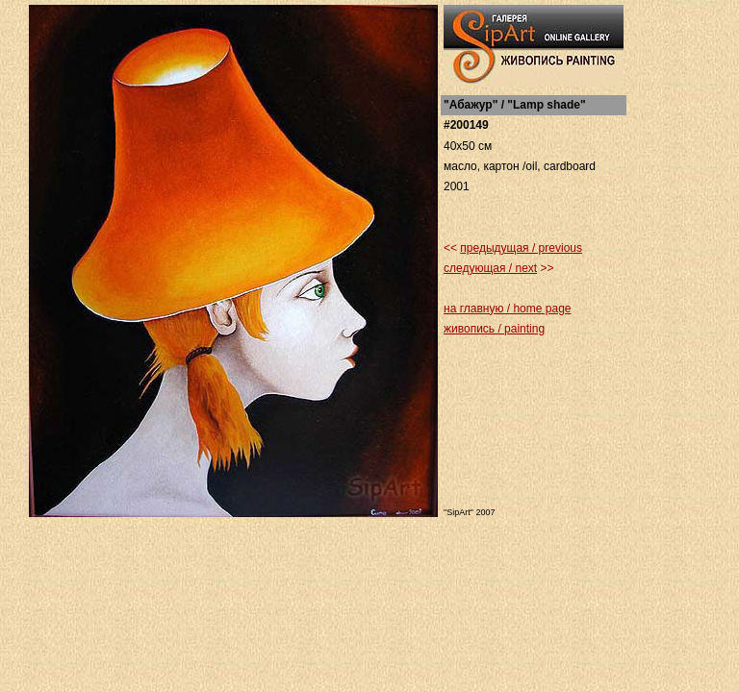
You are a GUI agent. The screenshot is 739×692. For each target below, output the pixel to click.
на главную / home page (507, 308)
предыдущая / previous (521, 248)
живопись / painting (494, 328)
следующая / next (490, 268)
